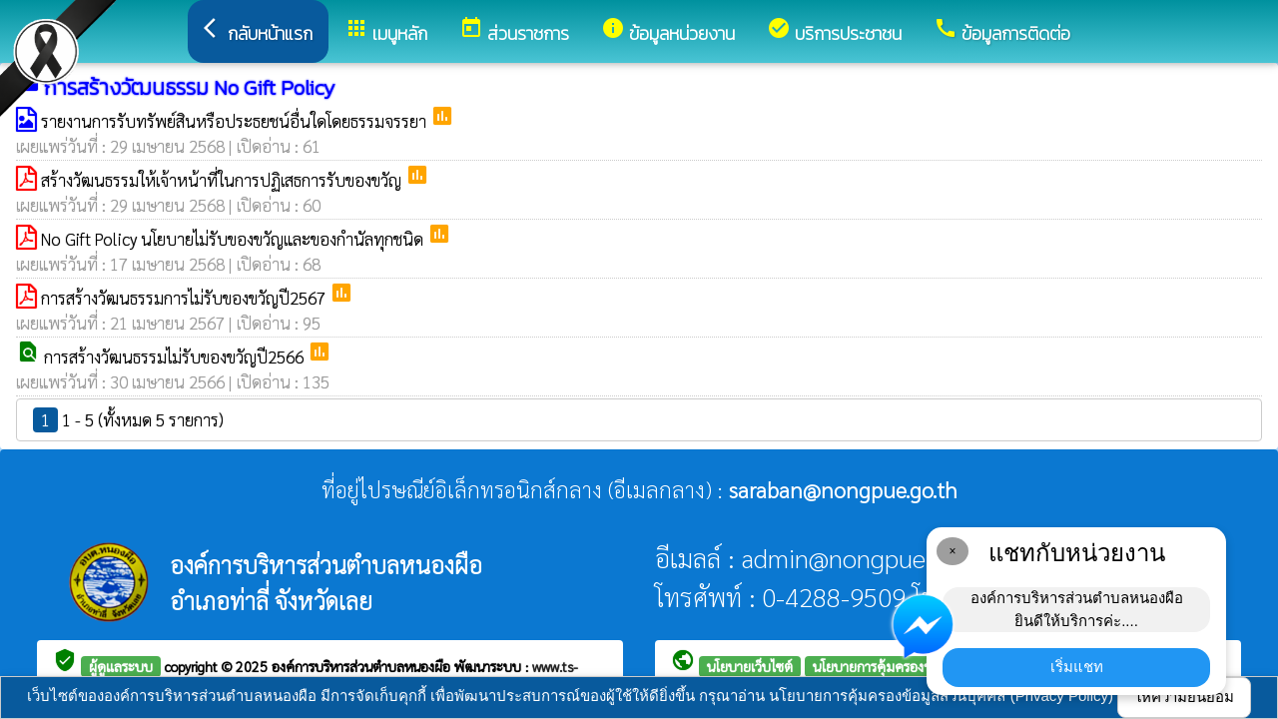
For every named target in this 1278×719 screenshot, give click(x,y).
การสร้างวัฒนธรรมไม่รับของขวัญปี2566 (176, 356)
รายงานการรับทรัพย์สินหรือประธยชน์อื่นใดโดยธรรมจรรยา (235, 121)
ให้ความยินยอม (1184, 696)
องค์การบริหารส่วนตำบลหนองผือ (363, 666)
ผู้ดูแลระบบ (121, 666)
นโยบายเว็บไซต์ (750, 666)
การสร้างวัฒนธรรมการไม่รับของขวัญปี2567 (185, 298)
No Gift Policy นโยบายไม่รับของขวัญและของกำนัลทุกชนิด (234, 239)
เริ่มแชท (1076, 666)
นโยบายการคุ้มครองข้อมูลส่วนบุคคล (913, 666)
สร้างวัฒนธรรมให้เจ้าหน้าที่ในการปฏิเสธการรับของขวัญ (223, 180)
